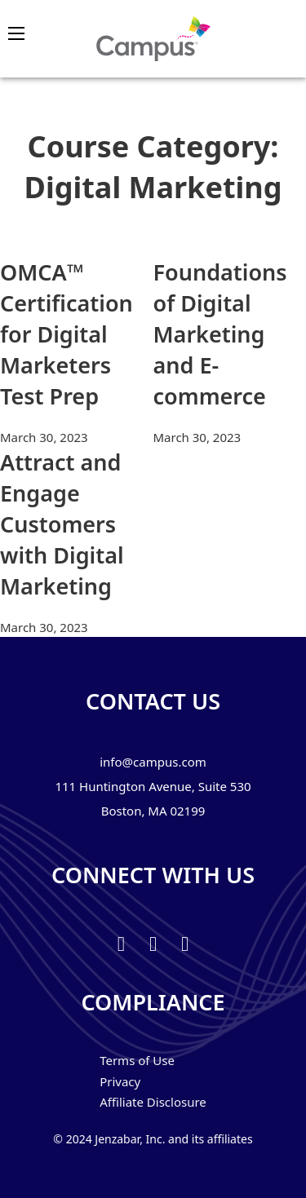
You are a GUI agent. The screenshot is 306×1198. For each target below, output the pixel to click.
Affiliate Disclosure (153, 1102)
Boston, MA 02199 (153, 810)
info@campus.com (153, 762)
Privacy (120, 1081)
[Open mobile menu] (16, 33)
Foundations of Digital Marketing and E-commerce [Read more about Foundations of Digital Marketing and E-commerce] (220, 333)
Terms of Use (137, 1060)
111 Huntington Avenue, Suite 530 (153, 786)
